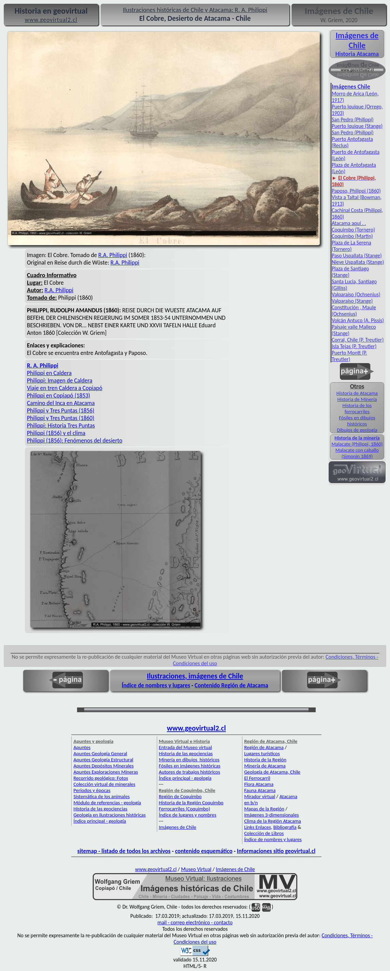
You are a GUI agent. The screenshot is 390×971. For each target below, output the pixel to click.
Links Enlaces (257, 827)
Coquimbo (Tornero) (353, 229)
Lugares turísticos (262, 753)
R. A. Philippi (42, 365)
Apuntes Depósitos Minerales (103, 766)
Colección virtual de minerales (104, 784)
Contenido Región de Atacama (231, 685)
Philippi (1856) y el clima (56, 433)
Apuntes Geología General (100, 753)
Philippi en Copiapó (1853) (58, 395)
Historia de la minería (356, 438)
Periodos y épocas (91, 790)
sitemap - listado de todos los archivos (123, 851)
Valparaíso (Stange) (352, 301)
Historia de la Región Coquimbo (191, 803)
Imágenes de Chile (356, 40)
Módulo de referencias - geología (107, 803)
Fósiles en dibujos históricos (357, 421)
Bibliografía (285, 827)
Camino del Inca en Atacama (61, 403)
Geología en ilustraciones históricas (109, 815)
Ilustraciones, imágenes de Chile (195, 676)
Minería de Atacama (264, 766)
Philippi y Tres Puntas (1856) (60, 410)
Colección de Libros (264, 833)
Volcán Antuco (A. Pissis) (358, 320)
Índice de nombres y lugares (156, 685)
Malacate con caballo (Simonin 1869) (357, 453)
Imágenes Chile (351, 86)
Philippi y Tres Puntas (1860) (60, 418)
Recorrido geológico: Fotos (100, 778)
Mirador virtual (259, 796)
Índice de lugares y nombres (187, 815)
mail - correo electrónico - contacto (195, 922)
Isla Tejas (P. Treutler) (354, 346)
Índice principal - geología (99, 821)
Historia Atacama (357, 54)
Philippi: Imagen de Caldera (59, 380)
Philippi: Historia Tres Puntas (61, 425)
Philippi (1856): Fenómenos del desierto (74, 440)
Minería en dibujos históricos (189, 760)
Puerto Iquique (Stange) (357, 126)
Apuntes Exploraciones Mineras (105, 772)
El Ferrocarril (257, 778)
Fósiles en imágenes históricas (190, 766)
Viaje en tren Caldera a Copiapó (64, 388)
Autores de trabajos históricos (189, 772)
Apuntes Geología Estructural (103, 760)
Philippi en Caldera (49, 373)
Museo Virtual (196, 869)
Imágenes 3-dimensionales (271, 815)
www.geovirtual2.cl (196, 728)
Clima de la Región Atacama (272, 821)
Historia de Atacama (357, 393)
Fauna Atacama (259, 790)
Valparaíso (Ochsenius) (356, 294)
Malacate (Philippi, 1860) (356, 444)
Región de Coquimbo (180, 796)
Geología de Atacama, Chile (272, 772)
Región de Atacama (264, 747)
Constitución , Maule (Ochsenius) (354, 310)
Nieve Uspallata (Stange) (358, 262)
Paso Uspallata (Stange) (357, 255)
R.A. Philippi (112, 255)
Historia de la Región (265, 760)
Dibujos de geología (357, 430)
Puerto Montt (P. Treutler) (349, 355)
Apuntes (81, 747)
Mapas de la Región (264, 809)
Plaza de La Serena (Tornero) (351, 245)
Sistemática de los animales (101, 796)
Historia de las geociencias (100, 809)
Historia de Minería (357, 399)
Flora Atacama (258, 784)
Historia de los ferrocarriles (357, 408)
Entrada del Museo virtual (185, 747)
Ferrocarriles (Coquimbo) (184, 809)
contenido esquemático (203, 851)
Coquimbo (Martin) (352, 236)
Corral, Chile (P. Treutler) (358, 340)
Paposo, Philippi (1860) (356, 191)
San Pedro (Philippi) (353, 119)
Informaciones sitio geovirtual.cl (276, 851)
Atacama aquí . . (349, 223)
